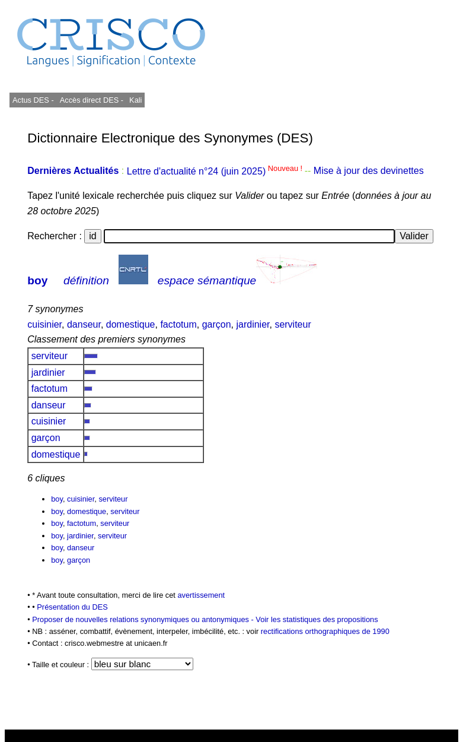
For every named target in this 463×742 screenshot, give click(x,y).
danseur (84, 324)
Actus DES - (33, 100)
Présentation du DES (72, 607)
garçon (216, 324)
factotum (178, 324)
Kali (135, 100)
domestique (130, 324)
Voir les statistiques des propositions (317, 619)
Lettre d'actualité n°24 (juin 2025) (216, 171)
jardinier (252, 324)
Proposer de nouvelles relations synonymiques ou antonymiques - (144, 619)
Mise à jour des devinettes (369, 171)
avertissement (201, 595)
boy (37, 280)
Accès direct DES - (91, 100)
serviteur (292, 324)
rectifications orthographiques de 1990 (325, 631)
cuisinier (44, 324)
